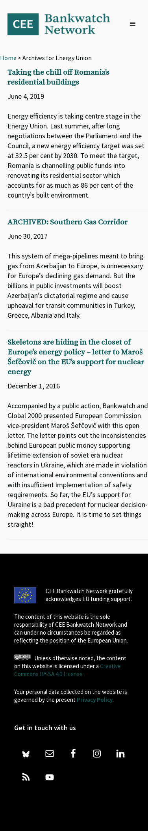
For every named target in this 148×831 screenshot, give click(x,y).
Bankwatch (64, 24)
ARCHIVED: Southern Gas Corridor (67, 222)
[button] (135, 24)
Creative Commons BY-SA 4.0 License (67, 670)
